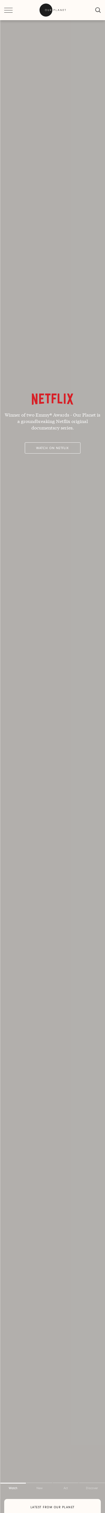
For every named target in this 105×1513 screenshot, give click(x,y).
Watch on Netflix (52, 448)
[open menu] (8, 10)
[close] (98, 10)
